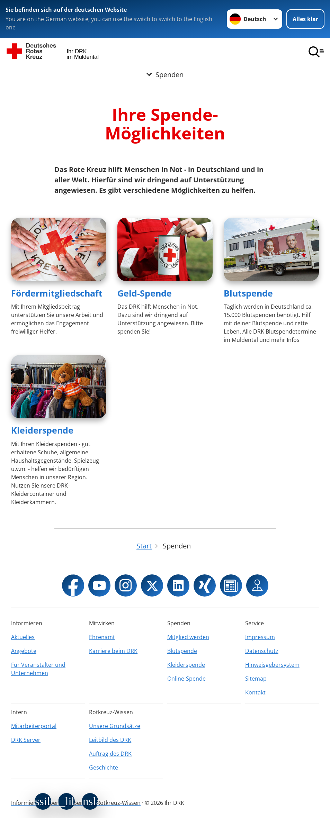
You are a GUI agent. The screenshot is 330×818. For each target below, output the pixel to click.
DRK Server (26, 740)
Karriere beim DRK (113, 651)
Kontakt (255, 692)
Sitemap (256, 678)
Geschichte (103, 767)
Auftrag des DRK (110, 753)
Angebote (23, 651)
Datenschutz (261, 651)
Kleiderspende (42, 430)
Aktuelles (23, 637)
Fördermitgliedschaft (56, 293)
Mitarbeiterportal (33, 726)
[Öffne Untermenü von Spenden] (165, 74)
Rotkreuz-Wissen (119, 803)
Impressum (260, 637)
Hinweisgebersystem (272, 665)
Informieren (26, 803)
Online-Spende (186, 678)
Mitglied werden (188, 637)
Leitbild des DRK (110, 740)
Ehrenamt (102, 637)
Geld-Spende (144, 293)
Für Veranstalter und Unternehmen (38, 669)
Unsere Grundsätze (114, 726)
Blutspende (248, 293)
